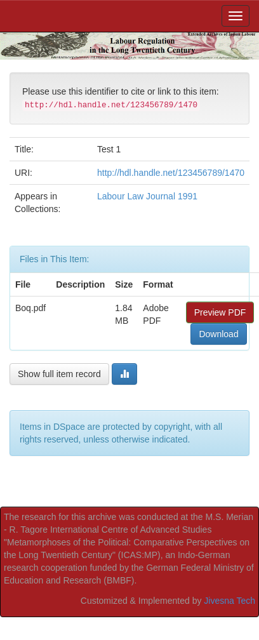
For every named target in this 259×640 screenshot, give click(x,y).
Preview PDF (220, 312)
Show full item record (59, 374)
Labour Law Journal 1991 (147, 196)
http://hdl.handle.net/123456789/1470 (170, 173)
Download (218, 334)
